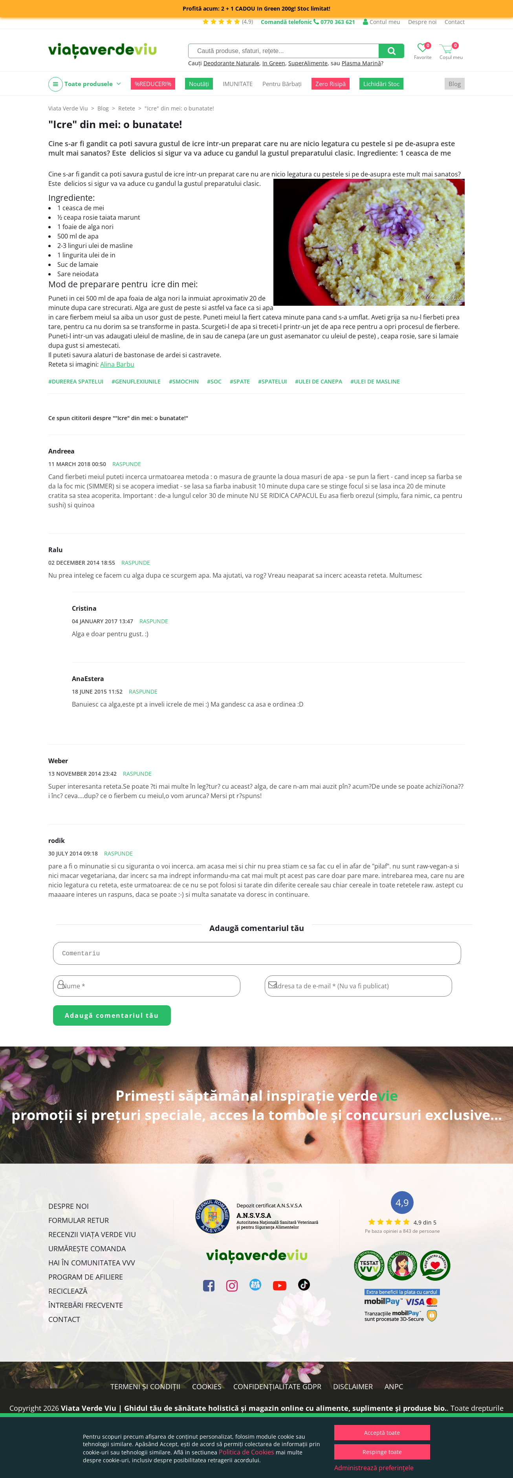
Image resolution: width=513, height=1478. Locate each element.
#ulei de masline (375, 381)
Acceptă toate (382, 1432)
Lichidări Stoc (381, 84)
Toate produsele (84, 84)
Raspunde (126, 464)
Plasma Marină (361, 63)
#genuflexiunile (136, 381)
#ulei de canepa (318, 381)
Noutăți (199, 84)
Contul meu (381, 22)
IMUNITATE (238, 84)
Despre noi (422, 22)
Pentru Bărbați (282, 84)
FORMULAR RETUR (78, 1223)
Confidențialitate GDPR (277, 1389)
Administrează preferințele (374, 1467)
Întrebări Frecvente (85, 1308)
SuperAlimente (308, 63)
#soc (214, 381)
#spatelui (272, 381)
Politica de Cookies (246, 1452)
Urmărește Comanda (87, 1251)
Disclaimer (353, 1389)
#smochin (184, 381)
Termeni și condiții (145, 1389)
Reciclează (67, 1294)
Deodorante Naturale (231, 63)
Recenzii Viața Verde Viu (92, 1237)
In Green (273, 63)
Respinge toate (382, 1452)
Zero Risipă (330, 84)
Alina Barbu (117, 364)
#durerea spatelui (75, 381)
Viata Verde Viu (68, 108)
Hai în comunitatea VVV (91, 1266)
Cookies (207, 1389)
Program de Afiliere (85, 1280)
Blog (455, 84)
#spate (240, 381)
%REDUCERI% (153, 84)
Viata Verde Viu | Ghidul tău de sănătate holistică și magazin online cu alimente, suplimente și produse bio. (254, 1411)
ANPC (394, 1389)
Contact (455, 22)
